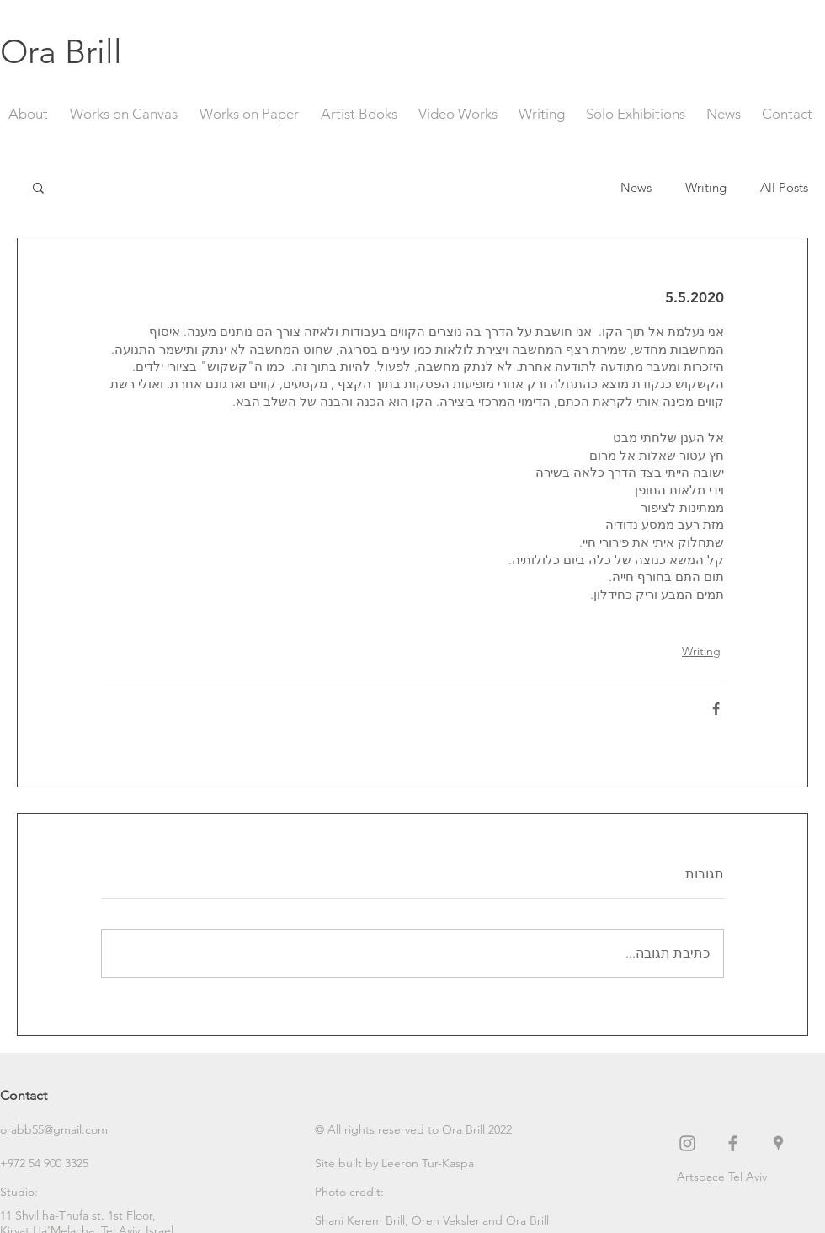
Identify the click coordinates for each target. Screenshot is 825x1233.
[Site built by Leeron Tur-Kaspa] (394, 1163)
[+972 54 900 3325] (60, 1163)
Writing (706, 187)
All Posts (784, 187)
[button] (38, 187)
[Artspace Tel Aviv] (751, 1176)
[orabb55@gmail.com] (60, 1129)
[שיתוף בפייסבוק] (716, 709)
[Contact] (60, 1096)
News (636, 187)
